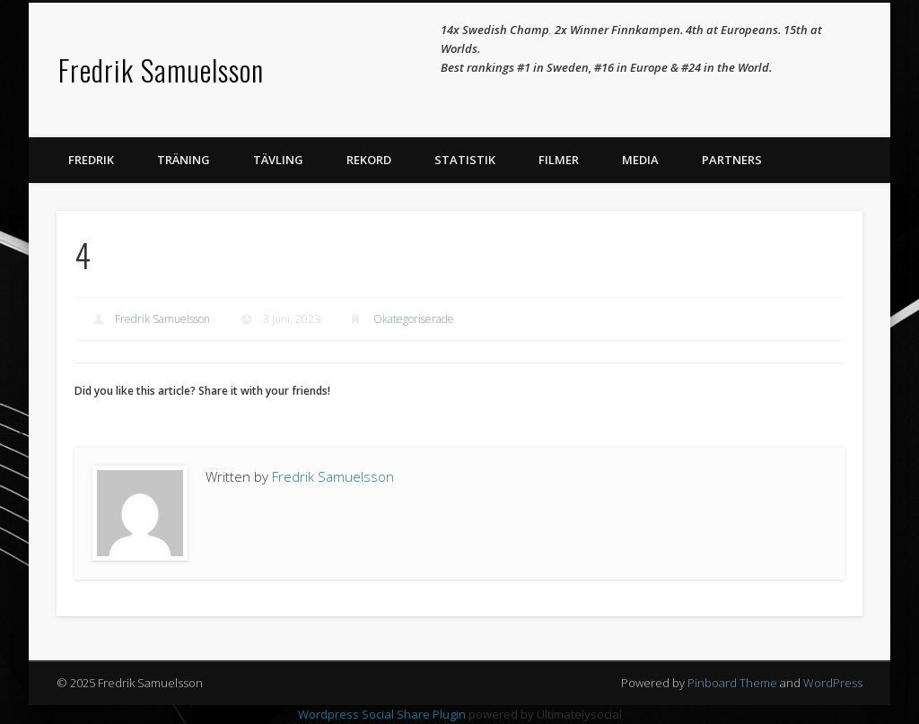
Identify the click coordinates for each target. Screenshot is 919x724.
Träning (183, 160)
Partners (732, 160)
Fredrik (91, 160)
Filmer (558, 160)
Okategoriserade (413, 319)
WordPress (832, 683)
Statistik (464, 160)
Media (640, 160)
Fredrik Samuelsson (161, 69)
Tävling (278, 160)
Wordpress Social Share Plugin (383, 714)
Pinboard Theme (732, 683)
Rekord (368, 160)
